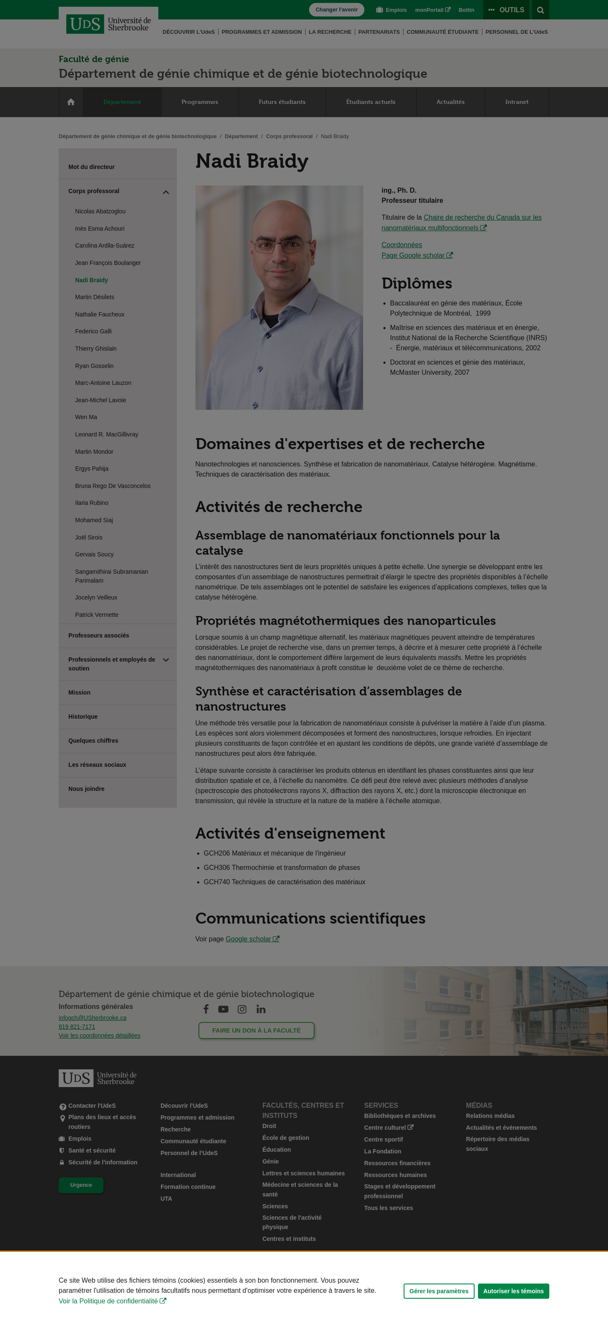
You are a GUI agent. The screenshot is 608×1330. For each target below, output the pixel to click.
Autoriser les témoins (513, 1291)
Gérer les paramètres (439, 1291)
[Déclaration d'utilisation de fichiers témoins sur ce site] (304, 1291)
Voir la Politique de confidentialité (108, 1301)
